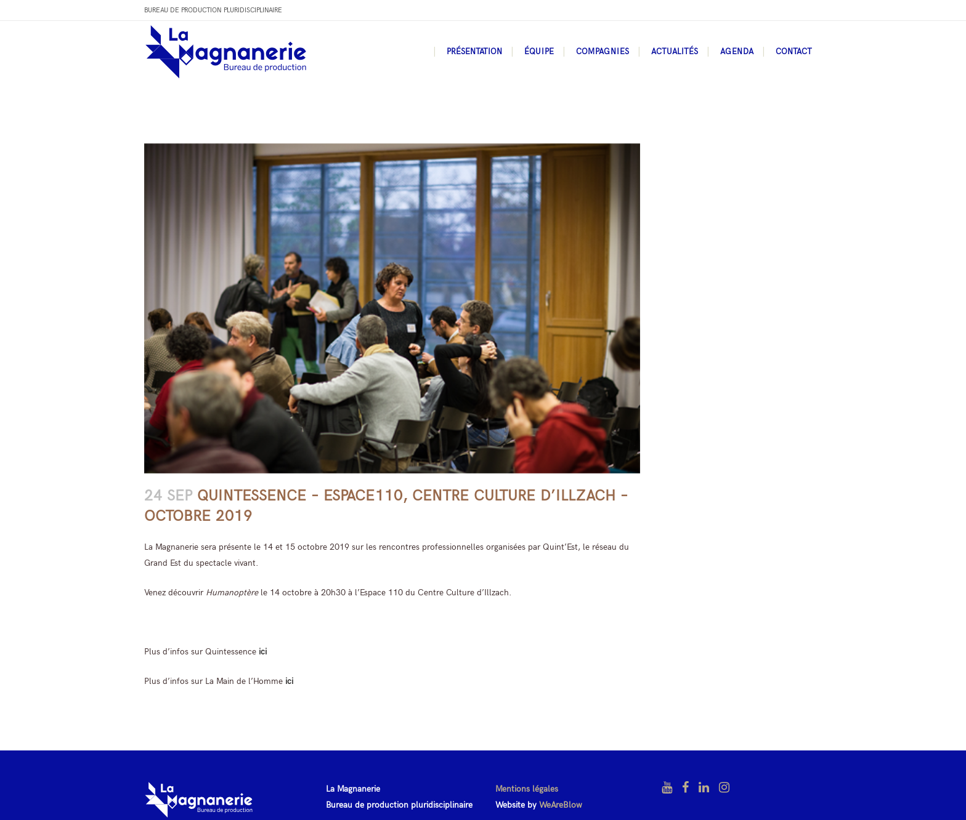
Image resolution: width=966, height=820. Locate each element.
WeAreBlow (560, 805)
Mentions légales (526, 789)
